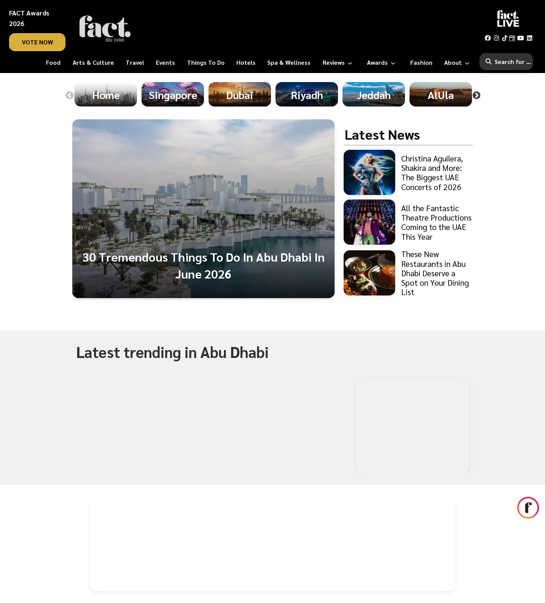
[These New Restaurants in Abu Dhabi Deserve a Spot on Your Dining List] (408, 273)
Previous (70, 96)
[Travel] (135, 62)
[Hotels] (246, 62)
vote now (37, 42)
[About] (458, 62)
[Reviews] (339, 62)
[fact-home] (105, 28)
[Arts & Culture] (93, 62)
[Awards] (382, 62)
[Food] (53, 62)
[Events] (165, 62)
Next (476, 96)
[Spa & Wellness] (289, 62)
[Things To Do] (206, 62)
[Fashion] (421, 62)
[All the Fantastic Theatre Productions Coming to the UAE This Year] (408, 222)
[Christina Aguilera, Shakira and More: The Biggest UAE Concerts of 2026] (408, 172)
